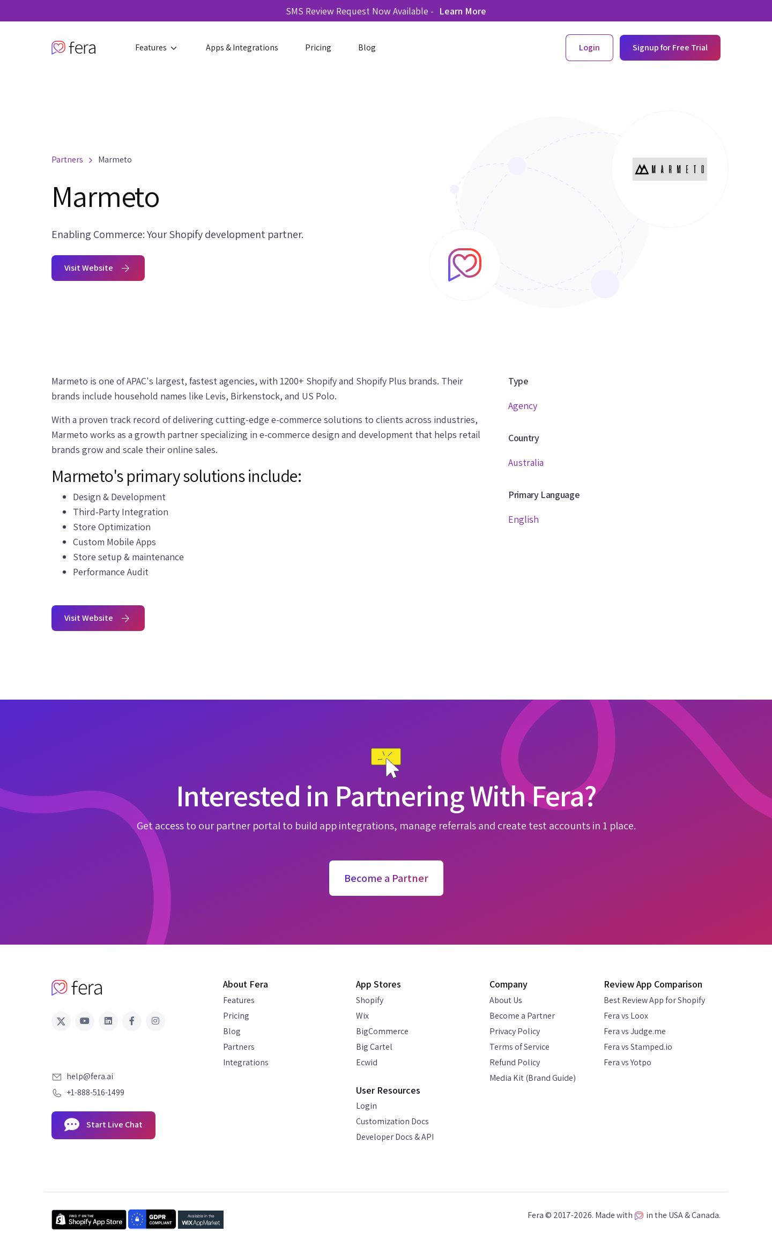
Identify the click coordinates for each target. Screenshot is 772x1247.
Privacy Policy (514, 1031)
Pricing (236, 1015)
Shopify (369, 1000)
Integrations (246, 1062)
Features (239, 1000)
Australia (526, 462)
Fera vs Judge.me (635, 1031)
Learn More (462, 11)
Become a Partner (522, 1015)
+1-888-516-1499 (95, 1092)
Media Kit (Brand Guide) (532, 1077)
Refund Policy (514, 1062)
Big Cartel (374, 1046)
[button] (157, 47)
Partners (239, 1046)
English (523, 519)
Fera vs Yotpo (627, 1062)
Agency (522, 405)
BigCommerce (382, 1031)
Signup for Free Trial (670, 47)
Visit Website (98, 267)
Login (366, 1105)
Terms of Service (519, 1046)
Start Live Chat (103, 1125)
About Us (505, 1000)
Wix (362, 1015)
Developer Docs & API (395, 1136)
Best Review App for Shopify (654, 1000)
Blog (232, 1031)
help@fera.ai (89, 1076)
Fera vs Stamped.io (638, 1046)
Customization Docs (392, 1121)
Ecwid (366, 1062)
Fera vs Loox (626, 1015)
